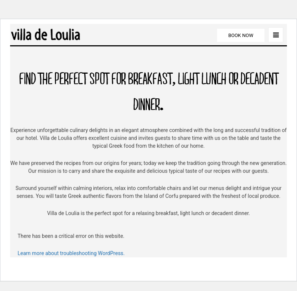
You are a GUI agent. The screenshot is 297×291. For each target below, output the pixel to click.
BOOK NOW (240, 35)
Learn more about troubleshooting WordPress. (71, 253)
